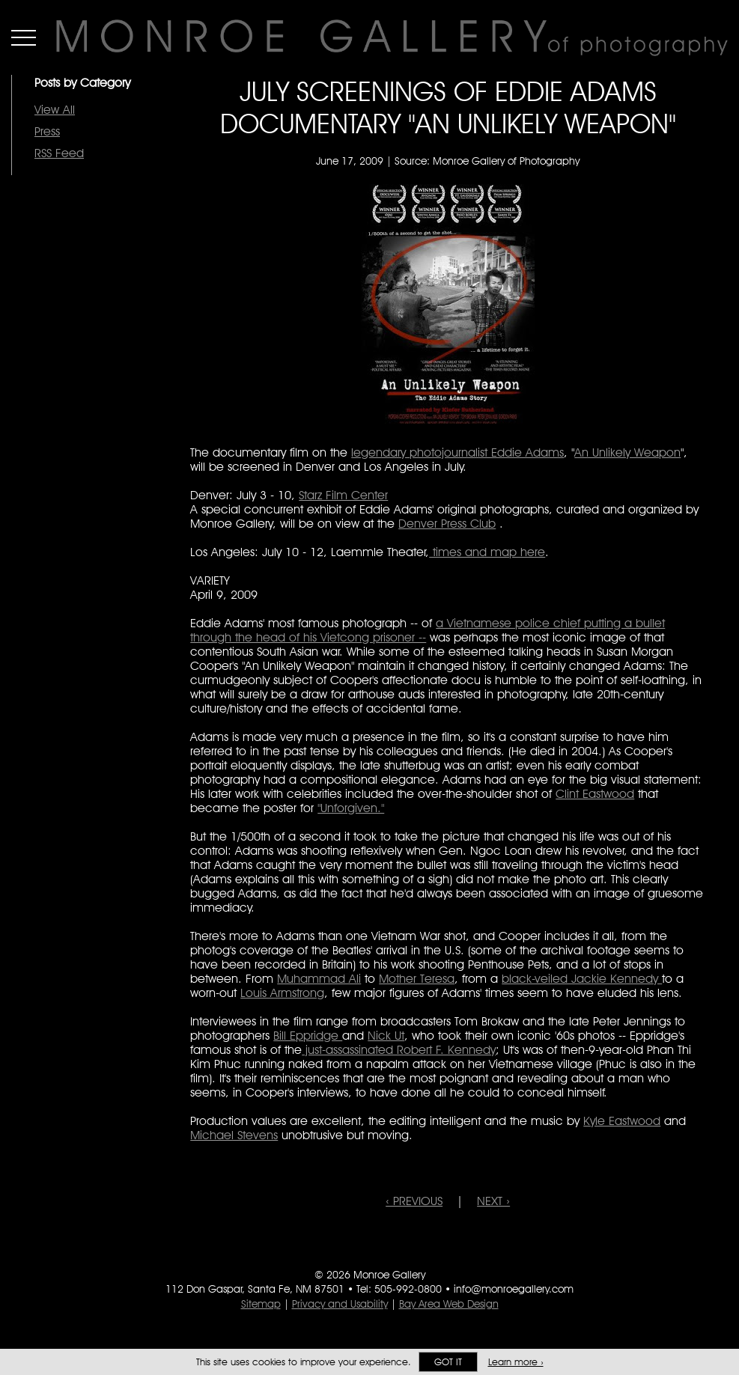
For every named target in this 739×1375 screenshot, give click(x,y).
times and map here (487, 552)
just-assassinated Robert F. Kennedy (399, 1050)
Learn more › (516, 1362)
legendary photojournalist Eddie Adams (457, 452)
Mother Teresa (416, 979)
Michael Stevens (234, 1135)
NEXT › (493, 1201)
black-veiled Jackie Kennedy (582, 979)
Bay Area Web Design (449, 1304)
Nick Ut (386, 1035)
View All (54, 110)
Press (47, 131)
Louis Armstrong (282, 993)
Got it (448, 1362)
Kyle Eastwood (621, 1121)
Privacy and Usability (340, 1304)
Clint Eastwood (595, 794)
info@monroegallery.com (514, 1289)
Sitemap (261, 1304)
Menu (23, 37)
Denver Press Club (447, 523)
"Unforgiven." (350, 808)
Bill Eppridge (307, 1035)
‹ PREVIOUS (414, 1201)
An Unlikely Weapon (627, 452)
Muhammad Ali (319, 979)
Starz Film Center (343, 495)
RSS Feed (59, 153)
